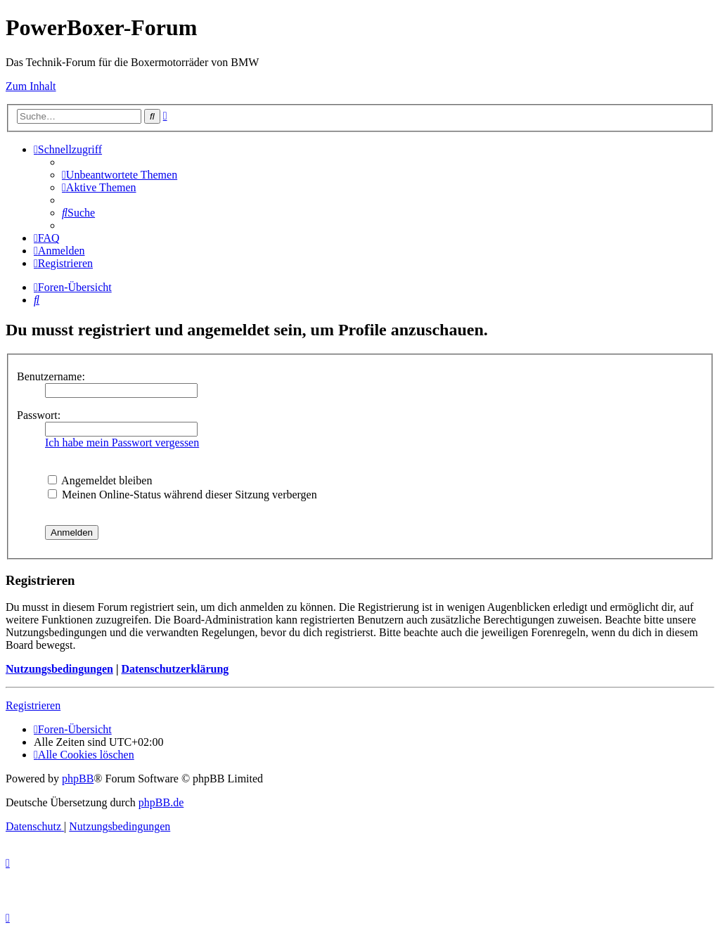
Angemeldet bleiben (100, 480)
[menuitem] (119, 175)
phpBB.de (161, 802)
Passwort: (38, 415)
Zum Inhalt (31, 86)
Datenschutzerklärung (175, 669)
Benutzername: (51, 376)
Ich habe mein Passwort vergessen (122, 442)
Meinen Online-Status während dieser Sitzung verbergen (182, 494)
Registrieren (33, 705)
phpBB (78, 778)
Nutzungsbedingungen (59, 669)
